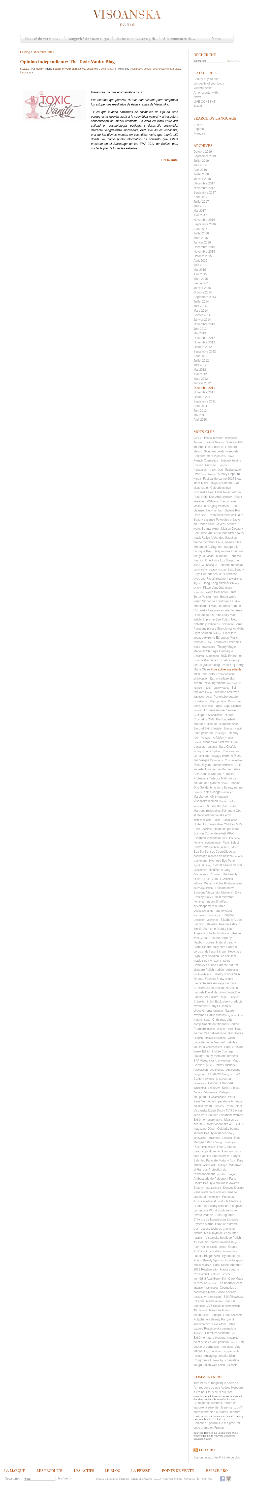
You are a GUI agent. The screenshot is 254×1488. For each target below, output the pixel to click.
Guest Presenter (210, 938)
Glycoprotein (218, 701)
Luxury (198, 792)
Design (219, 1142)
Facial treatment (217, 578)
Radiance (227, 792)
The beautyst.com (230, 1283)
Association (201, 1069)
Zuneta (198, 1092)
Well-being (218, 1364)
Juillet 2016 (201, 233)
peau (217, 1255)
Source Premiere (205, 660)
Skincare (226, 496)
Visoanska (217, 805)
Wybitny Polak (213, 883)
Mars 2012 (201, 379)
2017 (208, 687)
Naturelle (232, 1337)
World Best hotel (216, 592)
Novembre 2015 (204, 251)
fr (198, 1478)
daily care (218, 947)
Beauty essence (204, 519)
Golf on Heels (203, 438)
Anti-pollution (209, 1246)
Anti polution (220, 1342)
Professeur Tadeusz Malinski (213, 778)
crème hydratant (204, 542)
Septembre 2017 (205, 192)
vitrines (208, 897)
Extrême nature (204, 1337)
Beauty (219, 442)
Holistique (214, 915)
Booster (215, 874)
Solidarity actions (211, 787)
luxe (216, 1346)
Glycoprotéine (211, 765)
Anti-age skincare (224, 983)
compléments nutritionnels (211, 1024)
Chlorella (199, 1001)
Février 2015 (202, 283)
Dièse (197, 765)
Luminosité (201, 1210)
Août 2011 (200, 406)
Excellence (235, 578)
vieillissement (214, 1046)
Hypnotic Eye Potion (222, 860)
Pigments (220, 455)
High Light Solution (206, 956)
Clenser (237, 1110)
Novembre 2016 (204, 220)
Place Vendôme (213, 587)
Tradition (199, 1287)
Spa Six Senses (204, 851)
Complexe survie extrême (211, 965)
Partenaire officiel (213, 1192)
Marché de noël (204, 796)
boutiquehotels (203, 974)
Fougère (228, 915)
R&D (224, 656)
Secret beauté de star (227, 865)
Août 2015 (200, 260)
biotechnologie (202, 819)
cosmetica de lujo (228, 660)
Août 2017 (200, 197)
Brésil (210, 1001)
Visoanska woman (206, 801)
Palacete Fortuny (217, 1160)
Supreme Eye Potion (216, 619)
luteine (211, 1028)
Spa (233, 1333)
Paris (215, 596)
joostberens (212, 624)
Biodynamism (214, 510)
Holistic (234, 742)
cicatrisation (201, 701)
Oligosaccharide (203, 910)
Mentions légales (141, 1478)
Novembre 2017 (204, 188)
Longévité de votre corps (88, 39)
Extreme (214, 1151)
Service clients (173, 1478)
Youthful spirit (203, 88)
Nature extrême (227, 1224)
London (198, 1037)
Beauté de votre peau (42, 39)
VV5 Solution (215, 1306)
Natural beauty (226, 942)
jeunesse (207, 705)
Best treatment (203, 456)
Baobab (214, 847)
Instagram (228, 1478)
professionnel (234, 683)
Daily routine (222, 551)
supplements (231, 1351)
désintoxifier (202, 1315)
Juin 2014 (200, 306)
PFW (230, 833)
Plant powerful (203, 733)
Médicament (202, 606)
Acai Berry (213, 1278)
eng (203, 1478)
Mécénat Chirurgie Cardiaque (213, 651)
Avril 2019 (200, 170)
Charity (234, 583)
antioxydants (221, 687)
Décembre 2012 (204, 338)
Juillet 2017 (201, 201)
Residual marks (204, 1301)
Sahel (233, 1342)
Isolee (208, 642)
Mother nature (230, 769)
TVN (211, 719)
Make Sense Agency (222, 1292)
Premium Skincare (217, 1333)
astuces (206, 1264)
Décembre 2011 (204, 388)
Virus (239, 624)
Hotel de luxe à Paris (207, 615)
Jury (206, 1351)
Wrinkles (199, 696)
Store (197, 705)
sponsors (236, 1314)
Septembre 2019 (205, 156)
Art (231, 1124)
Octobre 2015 (203, 256)
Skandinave (215, 714)
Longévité (236, 1206)
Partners (208, 1214)
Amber (219, 1301)
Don (220, 469)
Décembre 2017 (204, 183)
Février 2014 (202, 315)
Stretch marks (226, 628)
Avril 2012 (200, 374)
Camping (227, 878)
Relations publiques (227, 829)
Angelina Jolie (203, 933)
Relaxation (200, 469)
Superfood (212, 655)
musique (199, 751)
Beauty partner (234, 787)
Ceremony (216, 760)
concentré (223, 556)
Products (218, 1105)
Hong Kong (210, 583)
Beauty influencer (216, 1133)
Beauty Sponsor (213, 1260)
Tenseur (218, 437)
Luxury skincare (219, 1206)
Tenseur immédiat (231, 565)
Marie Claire (202, 669)
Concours (199, 746)
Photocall (223, 505)
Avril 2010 (200, 419)
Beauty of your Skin (227, 974)
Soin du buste (231, 1088)
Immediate (208, 1146)
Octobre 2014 (203, 292)
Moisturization (221, 933)
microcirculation (203, 887)
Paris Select (231, 842)
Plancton (234, 996)
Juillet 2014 (201, 301)
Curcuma (210, 465)
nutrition (198, 687)
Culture (213, 996)
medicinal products (215, 1201)
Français (199, 133)
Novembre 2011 (204, 392)
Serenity (207, 960)
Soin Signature (225, 1215)
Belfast (233, 801)
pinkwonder (201, 678)
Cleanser (231, 710)
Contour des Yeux (213, 574)
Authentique (209, 564)
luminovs (199, 806)
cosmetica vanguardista (166, 68)
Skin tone (209, 929)
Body (231, 1133)
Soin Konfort (202, 774)
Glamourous (201, 874)
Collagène (200, 715)
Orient (197, 587)
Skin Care (228, 1278)
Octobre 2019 (203, 151)
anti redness (229, 1056)
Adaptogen (213, 1196)
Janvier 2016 (202, 242)
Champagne (218, 1096)
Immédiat (200, 1278)
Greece (226, 1274)
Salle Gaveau (217, 524)
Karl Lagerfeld (225, 719)
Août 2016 (200, 229)
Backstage (208, 646)
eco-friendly (217, 1069)
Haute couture (229, 1269)
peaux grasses (203, 665)
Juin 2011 (200, 410)
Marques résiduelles (207, 811)
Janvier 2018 (202, 179)
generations (229, 1328)
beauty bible (233, 542)
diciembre (228, 624)
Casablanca (230, 819)
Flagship (232, 1364)
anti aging (210, 506)
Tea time (220, 692)
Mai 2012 (200, 369)
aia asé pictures (211, 1228)
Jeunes (198, 442)
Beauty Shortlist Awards (214, 1242)
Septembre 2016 (205, 224)
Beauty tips (201, 1151)
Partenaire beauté (226, 696)
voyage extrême (222, 755)
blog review (221, 665)
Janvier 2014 (202, 319)
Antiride (198, 1333)
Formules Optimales (227, 642)
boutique (216, 1351)
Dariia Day (234, 992)
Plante (223, 801)
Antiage (222, 1165)
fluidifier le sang (219, 870)
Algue (197, 583)
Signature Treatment (216, 601)
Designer (199, 919)
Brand (197, 742)
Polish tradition (216, 969)
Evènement (235, 656)
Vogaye (206, 737)
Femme (198, 842)
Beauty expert (211, 528)
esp (210, 1478)
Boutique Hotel (220, 1315)
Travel (198, 106)
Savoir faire (228, 501)
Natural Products (222, 774)
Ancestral (232, 969)
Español (199, 129)
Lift (195, 755)
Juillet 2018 (201, 174)
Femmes (199, 901)
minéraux (225, 460)
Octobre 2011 (203, 397)
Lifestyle (216, 728)
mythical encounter (225, 1233)
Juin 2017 (200, 206)
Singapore (200, 1074)
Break (222, 951)
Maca (235, 847)
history (217, 633)
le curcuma (223, 1078)
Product (229, 737)
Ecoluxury (200, 1296)
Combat (204, 1274)
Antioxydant (213, 751)
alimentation (232, 1305)
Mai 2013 (200, 333)
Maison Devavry (232, 528)
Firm (208, 551)
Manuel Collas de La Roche (212, 724)
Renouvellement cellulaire (226, 515)
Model (210, 555)
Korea (197, 478)
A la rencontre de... (179, 39)
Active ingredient (213, 683)
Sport (226, 960)
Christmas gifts (222, 1019)
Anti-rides (227, 1346)
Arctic (212, 469)
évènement (201, 1006)
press (226, 1155)
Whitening (200, 1087)
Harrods (198, 592)
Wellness (212, 501)
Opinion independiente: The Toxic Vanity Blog (67, 61)
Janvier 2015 (202, 288)
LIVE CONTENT (204, 101)
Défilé (197, 1147)
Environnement (225, 673)
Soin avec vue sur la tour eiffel (214, 533)
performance (213, 842)
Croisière (200, 988)
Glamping (229, 1228)
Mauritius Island (219, 1310)
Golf (196, 1228)
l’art (196, 1274)
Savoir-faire (219, 1323)
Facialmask (209, 1165)
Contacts (189, 1478)
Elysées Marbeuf (205, 1224)
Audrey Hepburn (229, 474)
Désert (211, 1128)
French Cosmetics (206, 460)
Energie (236, 705)
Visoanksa (210, 1092)
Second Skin (202, 728)
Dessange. (220, 733)
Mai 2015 (200, 270)
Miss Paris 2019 (204, 674)
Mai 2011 (200, 415)
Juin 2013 (200, 329)
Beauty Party (219, 1319)
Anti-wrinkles (222, 1060)
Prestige (220, 1337)
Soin (203, 515)
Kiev (224, 838)
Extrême (199, 1119)
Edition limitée (211, 1051)
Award (203, 1310)
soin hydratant (224, 897)
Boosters (206, 828)
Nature (198, 1019)
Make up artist (220, 606)
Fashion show (224, 888)
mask (228, 587)
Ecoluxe (216, 1187)
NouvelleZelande (215, 1037)
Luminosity (200, 569)
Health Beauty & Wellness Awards (216, 1183)
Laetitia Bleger (203, 1256)
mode (235, 723)
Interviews (200, 1083)
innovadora (230, 1251)
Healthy (236, 460)
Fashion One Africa (206, 560)
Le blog (25, 52)
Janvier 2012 (202, 383)
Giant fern (229, 633)
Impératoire (222, 1101)
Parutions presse (205, 628)
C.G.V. (158, 1478)
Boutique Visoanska (207, 892)
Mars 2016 (201, 238)
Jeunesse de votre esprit (135, 39)
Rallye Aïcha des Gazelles (219, 537)
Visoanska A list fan (216, 742)
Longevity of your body (209, 83)
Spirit (197, 865)
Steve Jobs (201, 847)
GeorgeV (219, 1042)
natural (198, 710)
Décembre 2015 (204, 247)
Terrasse (235, 555)
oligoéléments (203, 1010)
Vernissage (214, 1296)
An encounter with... (207, 92)
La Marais (215, 1074)
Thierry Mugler (227, 646)
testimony (227, 764)
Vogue (232, 1174)
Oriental (218, 1010)
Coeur (209, 692)
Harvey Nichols (224, 1065)
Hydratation (222, 796)
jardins (212, 1283)
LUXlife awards (215, 1015)
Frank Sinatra (203, 947)
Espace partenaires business (112, 1478)
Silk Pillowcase (233, 1296)
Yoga (223, 996)
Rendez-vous (231, 751)
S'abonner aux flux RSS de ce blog (217, 1457)
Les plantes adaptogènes (225, 610)
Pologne (228, 1074)
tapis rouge (222, 706)
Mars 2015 (201, 279)
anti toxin (233, 692)
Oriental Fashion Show (209, 979)
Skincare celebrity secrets (221, 451)
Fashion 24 (201, 997)
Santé (232, 592)
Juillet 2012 (201, 360)
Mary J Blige (209, 483)
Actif (232, 1160)
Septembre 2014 (205, 297)
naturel (215, 1274)
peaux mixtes (218, 569)
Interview (234, 838)
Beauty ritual (202, 1187)
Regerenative (214, 1119)
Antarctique (233, 1069)
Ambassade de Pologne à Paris (215, 1178)
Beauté (209, 442)
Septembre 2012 (205, 351)
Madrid (198, 505)
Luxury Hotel (212, 879)
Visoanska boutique (218, 1237)
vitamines (212, 919)
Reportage (234, 951)
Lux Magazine (229, 560)
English (198, 124)
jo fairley (218, 737)
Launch (238, 856)
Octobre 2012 (203, 347)
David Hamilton (215, 992)
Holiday (206, 865)
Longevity (214, 1087)
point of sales (202, 1342)
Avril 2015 (200, 274)
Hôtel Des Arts (211, 497)
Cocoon (198, 465)
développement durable (209, 906)
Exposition (233, 1219)
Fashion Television (206, 924)
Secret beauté (203, 983)
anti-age (204, 755)
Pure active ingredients (226, 669)
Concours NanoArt (220, 1083)
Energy (228, 728)
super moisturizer (218, 988)
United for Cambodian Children (214, 824)
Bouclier (223, 465)
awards (209, 1078)
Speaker (227, 1137)
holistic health (203, 1106)
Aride (197, 564)
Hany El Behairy (220, 1006)
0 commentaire (107, 68)
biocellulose (208, 474)
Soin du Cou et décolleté (210, 833)
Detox (222, 1246)
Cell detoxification (216, 1033)
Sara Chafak (227, 746)
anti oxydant (223, 910)
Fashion (198, 1237)
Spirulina (221, 1174)
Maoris (198, 451)
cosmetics (231, 437)
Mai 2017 (200, 210)
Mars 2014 (201, 310)
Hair (196, 1246)
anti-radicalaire (212, 1251)
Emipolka (212, 1287)
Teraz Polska (202, 597)
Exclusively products (228, 1001)
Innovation (200, 1137)
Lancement (200, 869)
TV (195, 1310)
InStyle (198, 883)
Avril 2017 (200, 215)
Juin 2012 (200, 365)
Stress (208, 1065)
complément (202, 1097)
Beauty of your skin (206, 79)
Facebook (222, 1478)
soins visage (212, 792)
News (216, 39)
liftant (219, 542)
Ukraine (235, 601)
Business (214, 1137)
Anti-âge (236, 1101)
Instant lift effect (217, 901)
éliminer (224, 583)
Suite (207, 1019)
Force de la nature (224, 447)
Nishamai (227, 892)
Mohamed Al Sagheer (208, 547)
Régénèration (210, 1269)
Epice (216, 819)
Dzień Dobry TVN (220, 1110)
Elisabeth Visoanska (207, 838)
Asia (208, 696)
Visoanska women (230, 1115)
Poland (198, 1355)
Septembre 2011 (205, 401)
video (197, 646)
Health (239, 728)
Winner (221, 1028)
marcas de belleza (220, 856)
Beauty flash (225, 929)
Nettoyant (231, 1142)
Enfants (212, 746)
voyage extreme (204, 637)
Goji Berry (236, 665)
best (230, 1028)
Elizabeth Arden (231, 920)
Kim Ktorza (235, 1033)
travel (231, 455)
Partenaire (200, 915)
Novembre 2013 (204, 324)
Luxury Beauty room (207, 1056)
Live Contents (226, 1147)
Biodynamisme (233, 883)
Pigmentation (235, 1015)
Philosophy (216, 1360)
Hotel (233, 806)
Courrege (227, 1051)
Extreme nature (214, 710)
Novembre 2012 (204, 342)
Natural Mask (202, 1233)
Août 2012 (200, 356)
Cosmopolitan (233, 760)
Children (199, 655)
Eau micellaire (219, 678)
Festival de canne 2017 (218, 478)
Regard (235, 1242)
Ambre (229, 978)
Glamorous (200, 860)
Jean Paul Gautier (206, 1115)
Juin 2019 (200, 165)
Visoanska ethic (221, 815)
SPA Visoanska (204, 1060)
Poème (224, 924)
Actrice (225, 847)
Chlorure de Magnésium (210, 1219)
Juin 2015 (200, 265)
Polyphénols (202, 1319)
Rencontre (234, 701)
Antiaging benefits (216, 1356)
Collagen (224, 1092)
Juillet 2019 (201, 161)
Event (217, 960)
